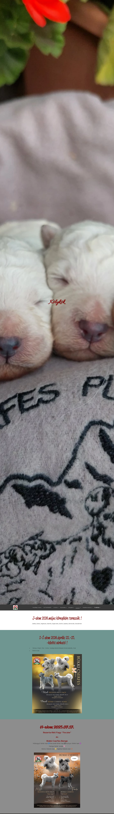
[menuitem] (25, 607)
